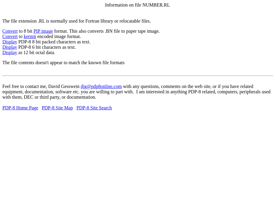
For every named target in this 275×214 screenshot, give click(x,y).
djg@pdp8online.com (101, 86)
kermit (30, 36)
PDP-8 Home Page (20, 107)
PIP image (43, 31)
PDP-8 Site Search (94, 107)
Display (9, 41)
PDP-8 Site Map (57, 107)
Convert (10, 31)
